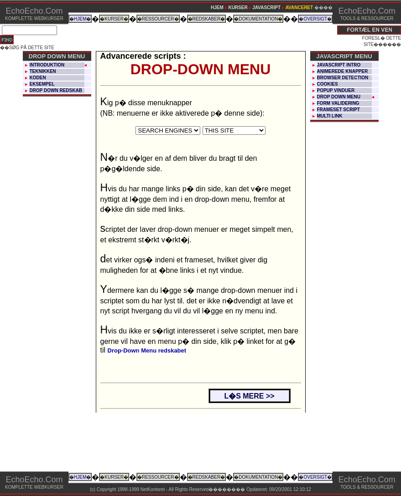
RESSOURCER (158, 18)
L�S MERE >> (249, 396)
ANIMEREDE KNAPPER (342, 71)
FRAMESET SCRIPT (338, 109)
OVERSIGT (315, 18)
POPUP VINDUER (336, 90)
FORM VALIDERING (338, 103)
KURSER (114, 18)
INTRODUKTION (47, 64)
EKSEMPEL (42, 84)
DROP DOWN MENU (338, 96)
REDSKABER (207, 18)
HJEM (80, 18)
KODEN (38, 77)
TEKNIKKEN (43, 71)
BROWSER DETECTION (343, 77)
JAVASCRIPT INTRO (339, 64)
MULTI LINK (330, 115)
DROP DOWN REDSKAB (56, 90)
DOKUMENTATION (258, 18)
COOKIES (327, 84)
